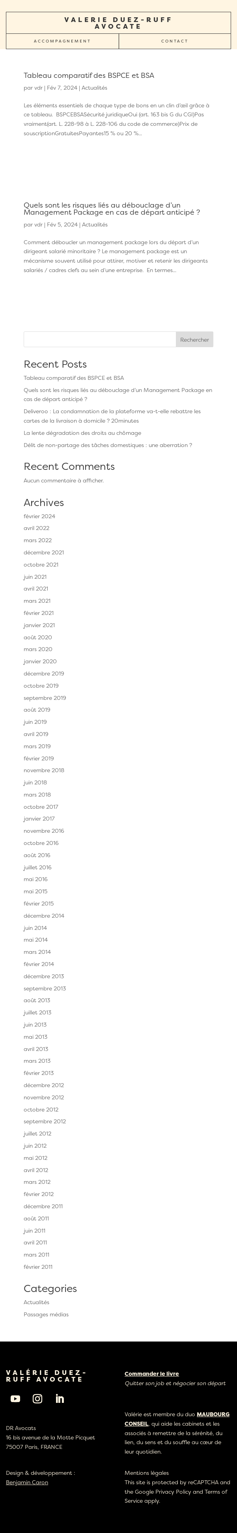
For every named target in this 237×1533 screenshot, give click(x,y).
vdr (38, 87)
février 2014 (39, 964)
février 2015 (39, 903)
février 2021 (39, 613)
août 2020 (38, 637)
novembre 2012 (44, 1097)
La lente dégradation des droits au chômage (82, 432)
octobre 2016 (41, 843)
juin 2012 (35, 1145)
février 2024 (39, 516)
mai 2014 (36, 939)
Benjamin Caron (27, 1482)
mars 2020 (38, 649)
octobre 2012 (41, 1109)
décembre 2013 (44, 976)
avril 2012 (36, 1170)
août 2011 (36, 1218)
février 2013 (39, 1073)
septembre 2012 (45, 1121)
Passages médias (46, 1314)
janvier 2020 (40, 661)
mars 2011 (36, 1254)
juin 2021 (35, 576)
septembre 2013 (45, 988)
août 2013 (37, 1000)
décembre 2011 (43, 1206)
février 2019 (39, 758)
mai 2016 (36, 879)
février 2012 (39, 1194)
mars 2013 (37, 1060)
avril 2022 (36, 528)
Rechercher (194, 339)
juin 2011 (34, 1230)
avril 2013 (36, 1049)
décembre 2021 (44, 552)
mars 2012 (37, 1181)
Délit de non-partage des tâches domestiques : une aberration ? (108, 445)
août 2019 (37, 709)
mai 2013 (35, 1036)
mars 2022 (38, 540)
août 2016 (37, 855)
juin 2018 (35, 782)
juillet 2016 (38, 867)
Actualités (94, 87)
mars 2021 (37, 600)
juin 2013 (35, 1024)
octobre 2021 (41, 564)
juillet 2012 (37, 1133)
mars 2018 (37, 794)
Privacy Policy (173, 1491)
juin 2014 (35, 927)
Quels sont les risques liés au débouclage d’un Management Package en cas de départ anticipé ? (112, 208)
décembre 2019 (44, 673)
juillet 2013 (37, 1012)
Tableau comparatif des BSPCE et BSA (89, 75)
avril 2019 (36, 734)
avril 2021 (36, 588)
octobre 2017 (41, 806)
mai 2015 (35, 891)
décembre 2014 (44, 915)
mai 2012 (35, 1157)
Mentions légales (147, 1472)
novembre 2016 (44, 830)
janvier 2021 (39, 625)
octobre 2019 (41, 685)
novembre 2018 (44, 770)
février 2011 (38, 1266)
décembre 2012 (44, 1085)
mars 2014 (37, 951)
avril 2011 (35, 1242)
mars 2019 (37, 746)
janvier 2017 (39, 818)
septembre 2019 (45, 697)
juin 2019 (35, 721)
